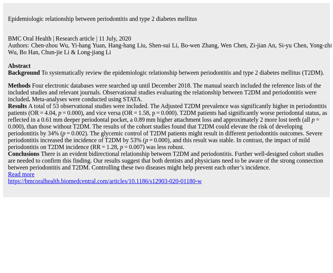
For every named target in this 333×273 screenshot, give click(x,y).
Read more (21, 174)
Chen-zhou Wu (49, 45)
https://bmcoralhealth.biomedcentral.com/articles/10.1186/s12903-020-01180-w (105, 181)
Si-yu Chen (292, 45)
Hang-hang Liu (126, 45)
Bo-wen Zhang (199, 45)
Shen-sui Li (163, 45)
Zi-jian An (262, 45)
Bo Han (28, 52)
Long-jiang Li (94, 52)
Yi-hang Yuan (88, 45)
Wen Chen (234, 45)
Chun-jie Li (55, 52)
